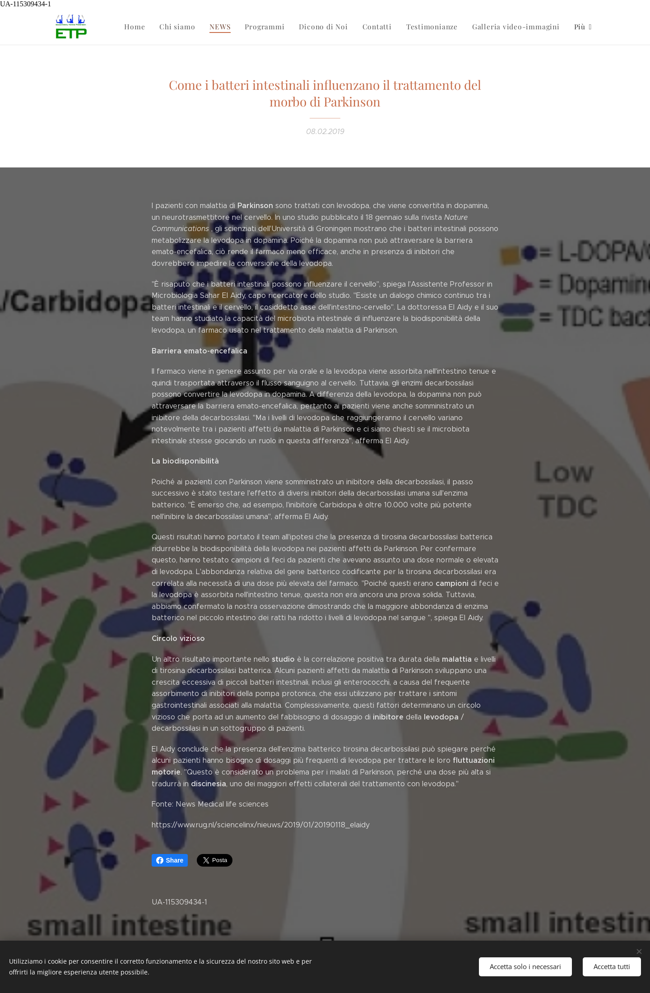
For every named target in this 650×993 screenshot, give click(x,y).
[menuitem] (146, 26)
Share (170, 860)
